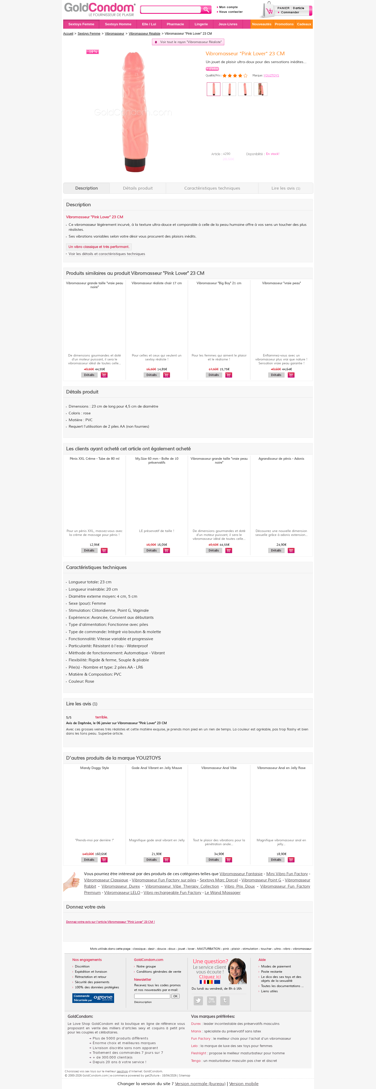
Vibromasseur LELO (122, 892)
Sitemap (184, 1075)
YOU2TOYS (271, 75)
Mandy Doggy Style (94, 768)
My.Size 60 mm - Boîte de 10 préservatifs (156, 461)
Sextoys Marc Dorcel (219, 880)
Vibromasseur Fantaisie (241, 874)
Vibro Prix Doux (240, 886)
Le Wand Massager (222, 892)
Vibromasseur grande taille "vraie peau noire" (94, 285)
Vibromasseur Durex (121, 886)
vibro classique (86, 247)
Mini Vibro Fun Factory (287, 874)
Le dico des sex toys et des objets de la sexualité (281, 979)
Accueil (68, 33)
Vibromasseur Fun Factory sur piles (164, 880)
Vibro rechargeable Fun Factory (172, 892)
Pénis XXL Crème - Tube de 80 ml (94, 459)
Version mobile (243, 1083)
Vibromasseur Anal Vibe (219, 768)
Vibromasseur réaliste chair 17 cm (157, 283)
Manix (196, 1031)
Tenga (196, 1061)
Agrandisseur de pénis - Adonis (281, 459)
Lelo (194, 1046)
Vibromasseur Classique (106, 880)
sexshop (122, 1071)
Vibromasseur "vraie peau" (281, 283)
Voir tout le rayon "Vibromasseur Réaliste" (191, 42)
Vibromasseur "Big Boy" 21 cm (219, 283)
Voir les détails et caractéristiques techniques (107, 254)
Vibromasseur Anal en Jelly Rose (281, 768)
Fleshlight (198, 1053)
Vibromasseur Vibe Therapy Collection (182, 886)
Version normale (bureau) (200, 1083)
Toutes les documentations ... (282, 986)
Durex (196, 1024)
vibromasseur (85, 225)
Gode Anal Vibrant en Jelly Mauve (157, 768)
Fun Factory (200, 1039)
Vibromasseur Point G (261, 880)
